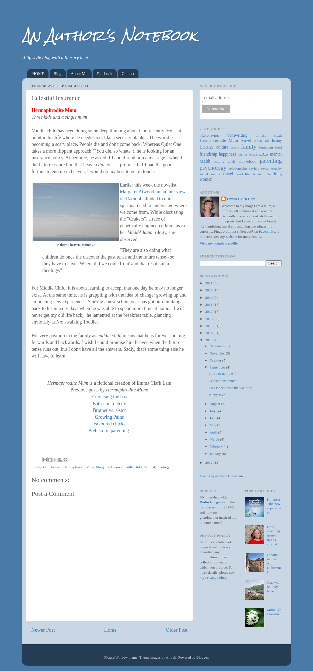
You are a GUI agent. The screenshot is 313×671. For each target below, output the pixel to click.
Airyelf (171, 657)
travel (228, 173)
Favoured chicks (109, 423)
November (218, 353)
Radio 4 (149, 467)
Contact (128, 73)
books (207, 146)
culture (222, 147)
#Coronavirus (210, 135)
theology (163, 467)
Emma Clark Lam (241, 199)
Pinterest (206, 237)
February (217, 446)
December (217, 346)
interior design (247, 154)
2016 (209, 319)
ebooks (235, 147)
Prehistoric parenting (109, 430)
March (215, 439)
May (213, 425)
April (214, 432)
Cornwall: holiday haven (274, 586)
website (231, 237)
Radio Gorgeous (212, 502)
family (248, 146)
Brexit (278, 135)
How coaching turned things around (273, 535)
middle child (132, 467)
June (213, 418)
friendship (208, 154)
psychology (213, 167)
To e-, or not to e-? (222, 373)
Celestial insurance (222, 381)
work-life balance (250, 174)
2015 (209, 326)
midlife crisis (224, 161)
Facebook (104, 73)
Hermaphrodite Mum (78, 467)
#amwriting (237, 135)
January (216, 454)
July (213, 411)
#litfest (261, 135)
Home (110, 630)
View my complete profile (219, 243)
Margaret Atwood (108, 467)
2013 (209, 340)
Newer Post (43, 630)
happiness (227, 154)
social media (210, 174)
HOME (38, 73)
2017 (209, 311)
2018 (209, 304)
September (218, 367)
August (215, 404)
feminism (266, 147)
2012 (209, 462)
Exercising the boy (109, 396)
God (46, 467)
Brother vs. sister (109, 410)
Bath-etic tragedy (109, 403)
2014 (209, 333)
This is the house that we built (230, 388)
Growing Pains (109, 417)
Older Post (176, 630)
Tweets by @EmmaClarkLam (221, 476)
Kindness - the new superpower (274, 506)
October (216, 360)
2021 (209, 283)
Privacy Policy (215, 578)
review (254, 168)
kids (263, 153)
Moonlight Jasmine (274, 612)
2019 (209, 297)
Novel (246, 140)
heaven (56, 467)
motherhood (247, 161)
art (267, 140)
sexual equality (271, 168)
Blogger (202, 657)
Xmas (258, 141)
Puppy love (217, 395)
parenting (271, 160)
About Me (79, 73)
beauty (277, 141)
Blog (57, 73)
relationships (238, 168)
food (278, 147)
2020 (209, 290)
